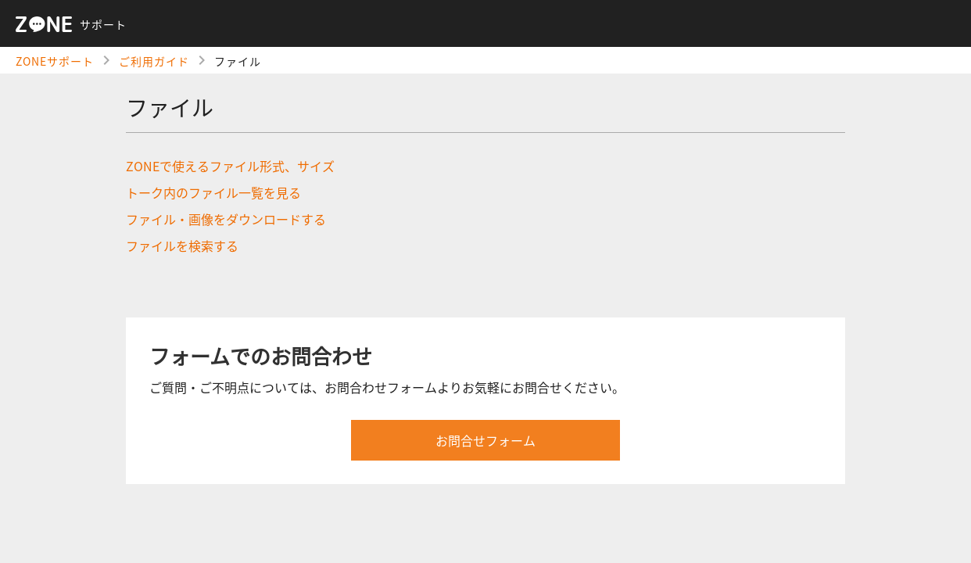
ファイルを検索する (182, 245)
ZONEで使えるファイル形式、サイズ (230, 165)
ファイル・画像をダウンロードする (226, 219)
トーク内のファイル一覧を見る (213, 192)
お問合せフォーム (485, 440)
